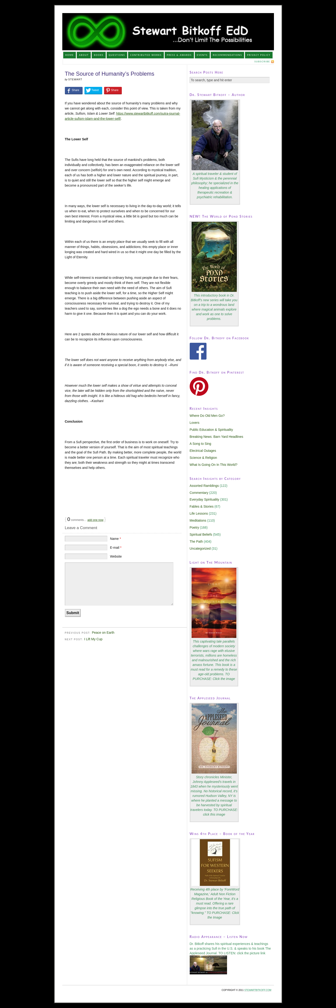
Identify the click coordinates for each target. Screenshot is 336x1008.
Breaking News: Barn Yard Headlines (216, 437)
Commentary (199, 493)
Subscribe (262, 61)
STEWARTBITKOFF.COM (257, 990)
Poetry (194, 527)
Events (202, 55)
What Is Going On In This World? (214, 465)
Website (116, 556)
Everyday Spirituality (204, 499)
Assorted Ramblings (204, 486)
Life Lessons (199, 513)
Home (69, 55)
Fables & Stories (202, 506)
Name (115, 539)
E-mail (115, 547)
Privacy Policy (258, 55)
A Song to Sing (200, 444)
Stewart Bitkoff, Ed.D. (168, 31)
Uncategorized (200, 548)
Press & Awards (179, 55)
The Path (196, 541)
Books (98, 55)
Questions (117, 55)
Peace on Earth (103, 632)
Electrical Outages (203, 451)
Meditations (198, 520)
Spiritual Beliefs (201, 534)
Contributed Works (146, 55)
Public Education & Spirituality (211, 429)
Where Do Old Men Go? (207, 415)
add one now (95, 520)
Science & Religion (203, 458)
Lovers (195, 422)
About (84, 55)
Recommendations (227, 55)
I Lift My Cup (93, 639)
